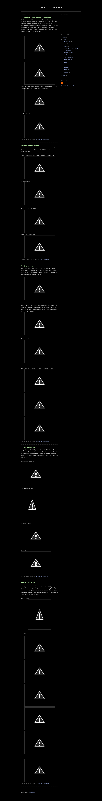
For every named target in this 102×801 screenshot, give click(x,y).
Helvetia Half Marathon (30, 145)
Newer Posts (24, 789)
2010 (64, 39)
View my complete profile (69, 85)
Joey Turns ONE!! (28, 582)
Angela (65, 82)
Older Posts (55, 789)
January (66, 72)
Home (39, 789)
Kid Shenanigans (27, 266)
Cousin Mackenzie (28, 447)
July (65, 44)
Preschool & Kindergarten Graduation (36, 17)
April (65, 65)
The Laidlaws (51, 7)
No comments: (45, 139)
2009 (64, 75)
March (66, 67)
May (65, 62)
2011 (64, 37)
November (67, 41)
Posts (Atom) (31, 792)
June (65, 46)
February (66, 69)
